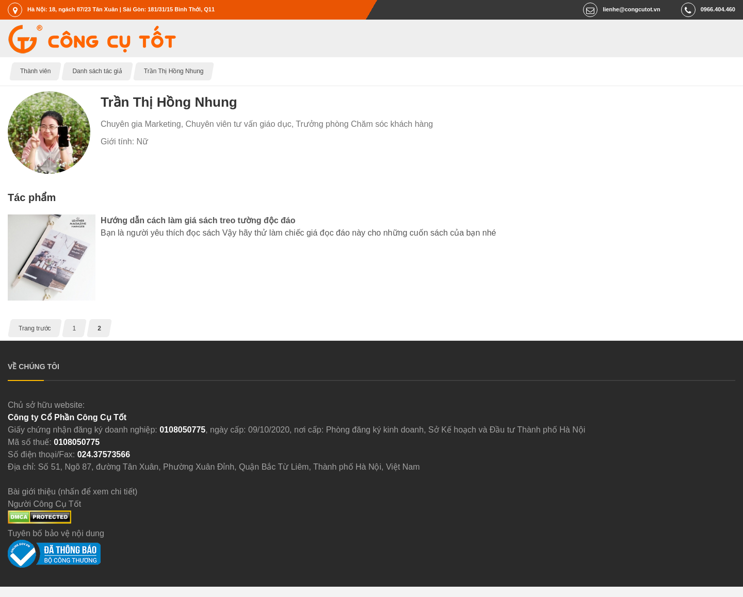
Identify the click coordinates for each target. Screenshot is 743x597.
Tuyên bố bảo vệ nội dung (56, 533)
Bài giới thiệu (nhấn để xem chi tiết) (72, 491)
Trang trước (35, 328)
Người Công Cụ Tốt (44, 504)
